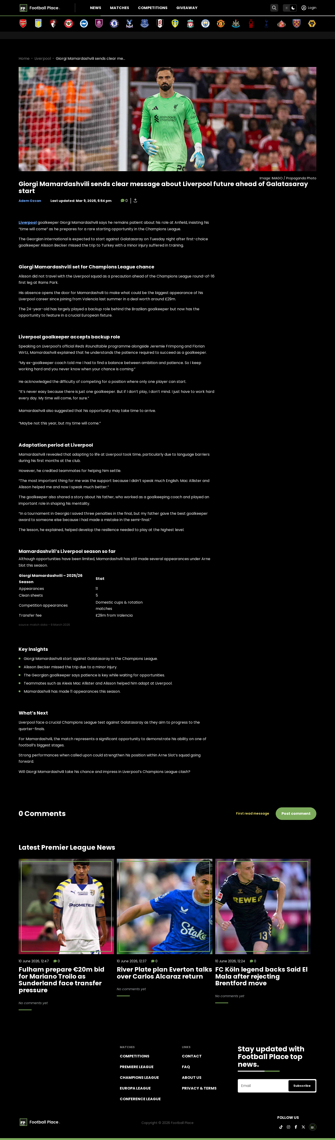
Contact (192, 1056)
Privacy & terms (199, 1088)
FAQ (186, 1067)
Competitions (153, 7)
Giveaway (187, 7)
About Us (191, 1077)
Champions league (139, 1077)
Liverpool (42, 58)
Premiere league (137, 1067)
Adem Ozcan (30, 200)
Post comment (296, 813)
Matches (119, 7)
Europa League (135, 1088)
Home (24, 58)
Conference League (140, 1099)
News (95, 7)
